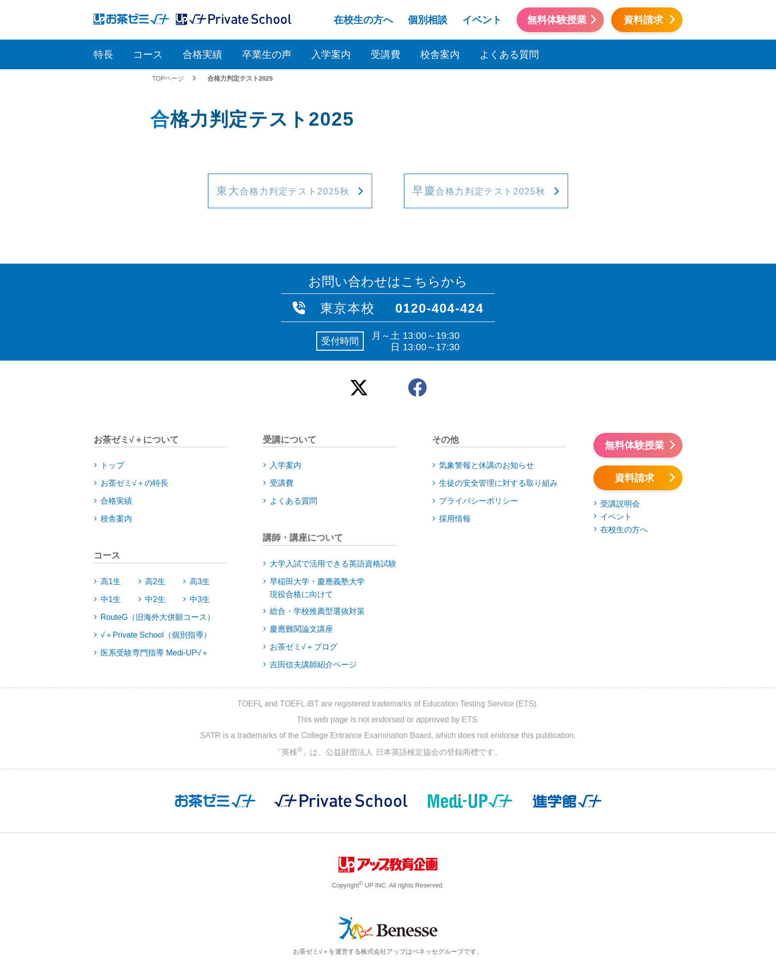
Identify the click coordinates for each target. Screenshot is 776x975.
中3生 (200, 599)
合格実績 (202, 54)
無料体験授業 (556, 19)
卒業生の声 (266, 54)
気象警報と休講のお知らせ (486, 465)
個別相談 (427, 19)
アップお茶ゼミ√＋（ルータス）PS (233, 18)
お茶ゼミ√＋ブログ (304, 647)
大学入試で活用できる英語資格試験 (333, 563)
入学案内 (331, 54)
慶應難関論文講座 (301, 629)
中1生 (110, 599)
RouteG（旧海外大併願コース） (157, 617)
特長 (103, 54)
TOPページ (168, 78)
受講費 (385, 54)
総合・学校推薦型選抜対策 (317, 611)
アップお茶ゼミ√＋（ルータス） (127, 18)
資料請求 (643, 19)
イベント (482, 19)
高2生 (155, 581)
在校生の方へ (363, 19)
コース (148, 54)
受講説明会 (620, 504)
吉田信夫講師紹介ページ (313, 664)
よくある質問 (509, 54)
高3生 (200, 581)
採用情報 (455, 518)
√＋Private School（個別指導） (155, 635)
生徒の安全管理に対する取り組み (498, 483)
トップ (112, 465)
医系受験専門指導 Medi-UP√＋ (154, 653)
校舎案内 (440, 54)
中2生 (155, 599)
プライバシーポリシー (478, 501)
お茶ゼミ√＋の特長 (134, 483)
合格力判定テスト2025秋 (282, 191)
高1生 (110, 581)
